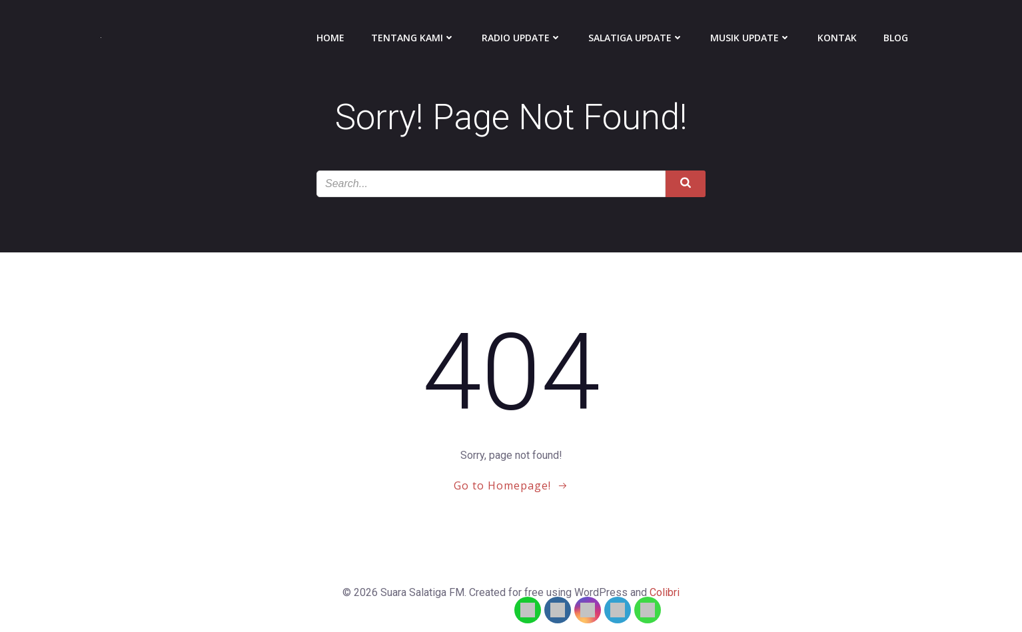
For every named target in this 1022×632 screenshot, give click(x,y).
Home (330, 37)
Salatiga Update (636, 37)
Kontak (837, 37)
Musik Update (750, 37)
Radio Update (522, 37)
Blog (895, 37)
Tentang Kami (413, 37)
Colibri (665, 592)
